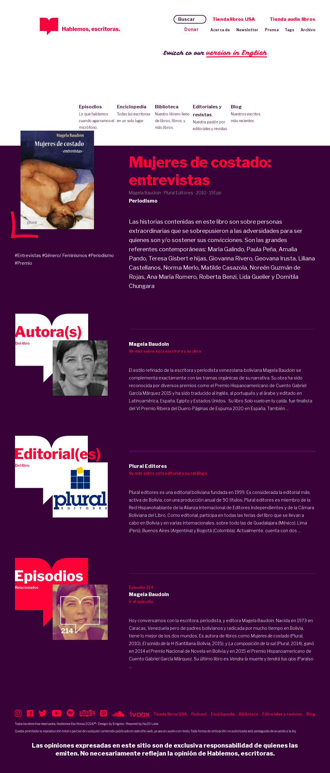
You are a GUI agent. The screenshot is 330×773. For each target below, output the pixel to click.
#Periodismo (101, 255)
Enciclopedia (134, 114)
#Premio (23, 263)
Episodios (96, 117)
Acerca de (220, 30)
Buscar (186, 19)
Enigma (118, 724)
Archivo (308, 30)
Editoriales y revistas (210, 118)
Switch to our (215, 53)
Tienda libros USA (233, 19)
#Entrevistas (28, 255)
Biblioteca (172, 117)
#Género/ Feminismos (64, 255)
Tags (289, 30)
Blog (248, 114)
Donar (191, 29)
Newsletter (247, 30)
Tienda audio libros (292, 19)
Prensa (272, 30)
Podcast (199, 714)
